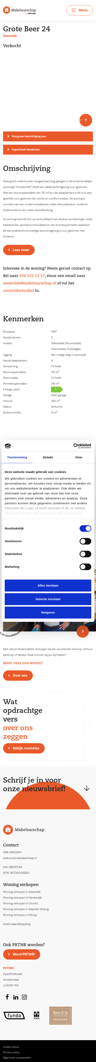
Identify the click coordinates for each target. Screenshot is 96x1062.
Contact (10, 845)
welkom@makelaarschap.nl (20, 858)
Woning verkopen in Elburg (20, 915)
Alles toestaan (48, 585)
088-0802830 (12, 852)
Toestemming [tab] (17, 457)
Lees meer (21, 250)
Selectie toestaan (48, 599)
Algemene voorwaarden (17, 1057)
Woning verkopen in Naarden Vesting (26, 909)
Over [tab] (78, 457)
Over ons (20, 675)
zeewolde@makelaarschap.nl (29, 283)
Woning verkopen (21, 885)
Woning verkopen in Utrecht (20, 903)
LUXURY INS (11, 985)
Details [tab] (48, 457)
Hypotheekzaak (12, 974)
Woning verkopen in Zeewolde (21, 892)
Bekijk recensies (26, 748)
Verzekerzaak (11, 980)
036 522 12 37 (32, 276)
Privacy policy (11, 1052)
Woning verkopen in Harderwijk (22, 898)
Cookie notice (11, 1047)
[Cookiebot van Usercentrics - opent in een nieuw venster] (73, 446)
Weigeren (48, 612)
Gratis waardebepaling (16, 924)
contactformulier (18, 291)
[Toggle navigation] (79, 10)
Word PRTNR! (24, 954)
